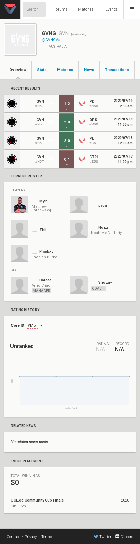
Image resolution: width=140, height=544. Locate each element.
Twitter (102, 536)
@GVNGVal (51, 40)
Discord (124, 536)
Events (111, 9)
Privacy (31, 537)
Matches (86, 9)
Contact (13, 537)
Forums (60, 9)
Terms (46, 537)
